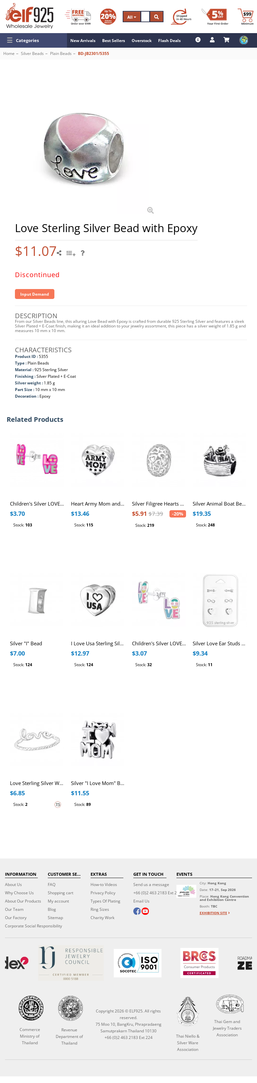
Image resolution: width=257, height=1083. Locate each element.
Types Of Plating (105, 901)
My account (58, 901)
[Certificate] (70, 963)
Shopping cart (60, 893)
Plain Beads (61, 53)
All (131, 17)
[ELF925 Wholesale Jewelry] (29, 16)
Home (9, 53)
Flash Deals (169, 40)
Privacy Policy (103, 893)
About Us (13, 884)
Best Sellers (113, 40)
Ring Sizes (100, 909)
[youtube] (145, 912)
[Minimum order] (245, 16)
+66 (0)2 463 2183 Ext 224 (157, 893)
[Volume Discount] (108, 16)
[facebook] (137, 912)
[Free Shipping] (77, 16)
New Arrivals (83, 40)
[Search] (145, 16)
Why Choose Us (19, 893)
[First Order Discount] (215, 16)
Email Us (141, 901)
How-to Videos (104, 884)
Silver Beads (32, 53)
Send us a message (151, 884)
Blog (52, 909)
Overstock (142, 40)
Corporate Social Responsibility (33, 926)
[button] (33, 40)
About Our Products (23, 901)
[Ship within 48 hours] (181, 16)
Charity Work (102, 917)
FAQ (51, 884)
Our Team (14, 909)
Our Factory (16, 917)
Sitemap (55, 917)
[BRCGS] (199, 963)
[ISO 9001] (137, 963)
